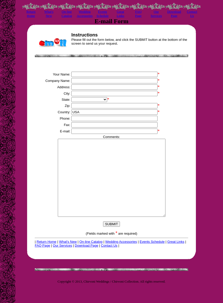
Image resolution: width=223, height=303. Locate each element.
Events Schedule (152, 257)
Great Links (175, 257)
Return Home (46, 257)
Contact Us (109, 261)
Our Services (62, 261)
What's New (68, 257)
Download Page (86, 261)
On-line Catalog (90, 257)
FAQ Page (42, 261)
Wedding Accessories (121, 257)
